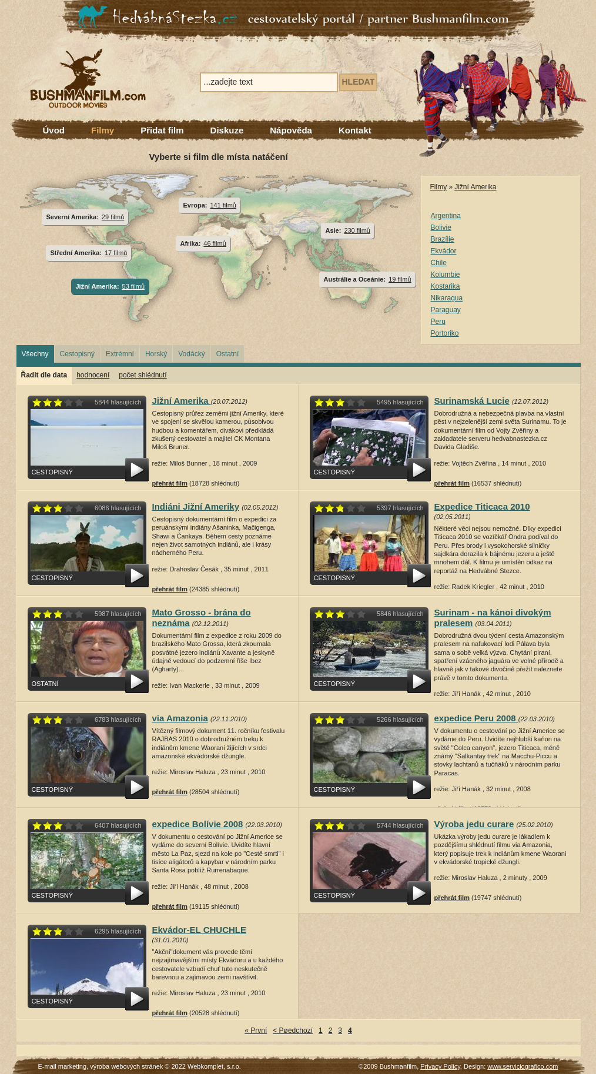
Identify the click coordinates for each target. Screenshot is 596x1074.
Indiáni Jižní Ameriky (196, 506)
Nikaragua (447, 298)
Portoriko (445, 333)
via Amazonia (180, 718)
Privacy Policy (440, 1066)
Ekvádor (444, 251)
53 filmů (133, 286)
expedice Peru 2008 (476, 718)
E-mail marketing (62, 1066)
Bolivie (441, 227)
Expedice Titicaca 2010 (482, 506)
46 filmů (214, 243)
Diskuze (227, 130)
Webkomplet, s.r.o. (214, 1066)
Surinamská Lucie (472, 401)
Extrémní (120, 354)
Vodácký (191, 354)
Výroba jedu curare (474, 824)
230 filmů (357, 230)
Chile (439, 263)
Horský (156, 354)
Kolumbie (445, 274)
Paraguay (446, 310)
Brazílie (442, 239)
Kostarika (445, 286)
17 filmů (116, 252)
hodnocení (92, 375)
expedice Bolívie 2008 (197, 824)
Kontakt (355, 130)
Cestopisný (77, 354)
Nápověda (291, 130)
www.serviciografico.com (522, 1066)
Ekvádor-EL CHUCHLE (199, 930)
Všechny (35, 354)
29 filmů (113, 216)
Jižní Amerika (475, 187)
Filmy (102, 130)
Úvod (54, 130)
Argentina (446, 216)
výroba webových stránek (126, 1066)
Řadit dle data (44, 375)
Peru (438, 321)
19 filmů (400, 279)
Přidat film (161, 130)
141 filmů (223, 205)
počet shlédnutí (142, 375)
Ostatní (227, 354)
